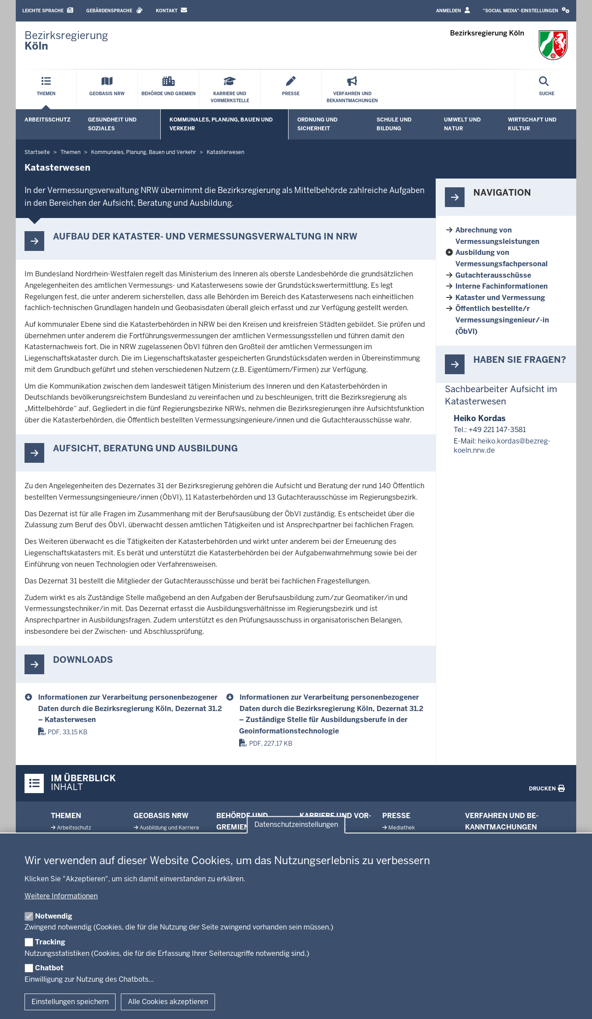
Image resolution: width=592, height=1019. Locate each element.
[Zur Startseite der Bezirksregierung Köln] (66, 40)
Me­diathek (401, 827)
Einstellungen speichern (70, 1001)
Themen (66, 815)
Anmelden (453, 10)
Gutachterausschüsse (493, 275)
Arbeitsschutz (47, 119)
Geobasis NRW (161, 815)
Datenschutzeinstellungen (296, 824)
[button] (526, 10)
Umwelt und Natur (462, 124)
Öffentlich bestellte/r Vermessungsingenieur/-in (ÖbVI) (502, 320)
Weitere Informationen (61, 896)
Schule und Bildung (394, 124)
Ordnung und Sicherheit (317, 124)
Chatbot (49, 968)
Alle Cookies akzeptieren (168, 1001)
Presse (396, 815)
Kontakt (171, 10)
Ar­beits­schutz (74, 827)
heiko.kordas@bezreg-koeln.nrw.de (502, 445)
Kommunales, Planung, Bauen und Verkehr (221, 124)
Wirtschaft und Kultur (532, 124)
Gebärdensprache (114, 10)
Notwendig (53, 916)
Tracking (50, 942)
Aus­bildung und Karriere (169, 827)
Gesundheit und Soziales (112, 124)
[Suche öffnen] (546, 89)
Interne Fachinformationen (501, 286)
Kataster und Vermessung (500, 297)
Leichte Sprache (47, 10)
